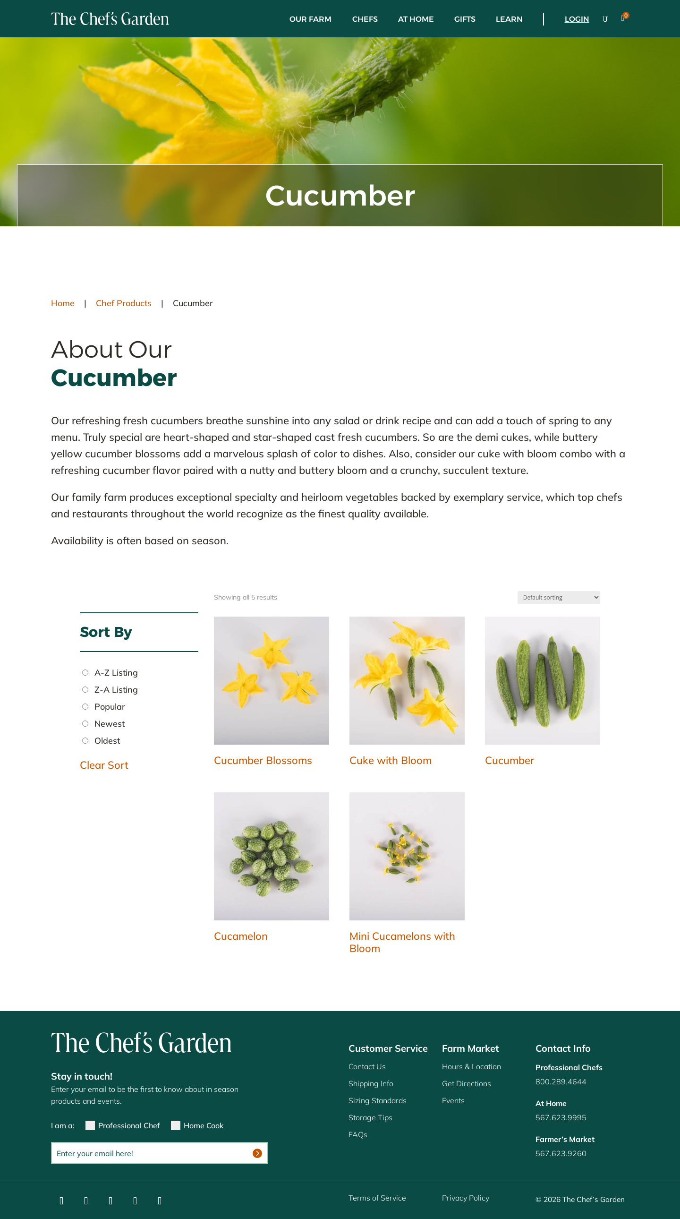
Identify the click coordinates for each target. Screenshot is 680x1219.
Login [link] (577, 19)
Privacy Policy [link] (465, 1197)
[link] (110, 18)
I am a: (63, 1125)
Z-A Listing (116, 689)
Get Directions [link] (466, 1083)
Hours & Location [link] (471, 1066)
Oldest (107, 740)
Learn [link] (509, 19)
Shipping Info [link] (370, 1083)
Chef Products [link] (124, 303)
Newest (109, 723)
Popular (109, 706)
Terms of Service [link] (377, 1197)
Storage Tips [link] (370, 1117)
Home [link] (63, 303)
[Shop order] (559, 597)
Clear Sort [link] (104, 765)
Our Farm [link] (310, 19)
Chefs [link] (365, 19)
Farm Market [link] (470, 1048)
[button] (61, 1201)
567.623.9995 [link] (561, 1117)
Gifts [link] (465, 19)
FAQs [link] (357, 1134)
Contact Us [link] (367, 1066)
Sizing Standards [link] (377, 1100)
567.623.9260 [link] (561, 1153)
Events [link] (453, 1100)
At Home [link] (416, 19)
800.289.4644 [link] (561, 1081)
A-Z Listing (116, 672)
